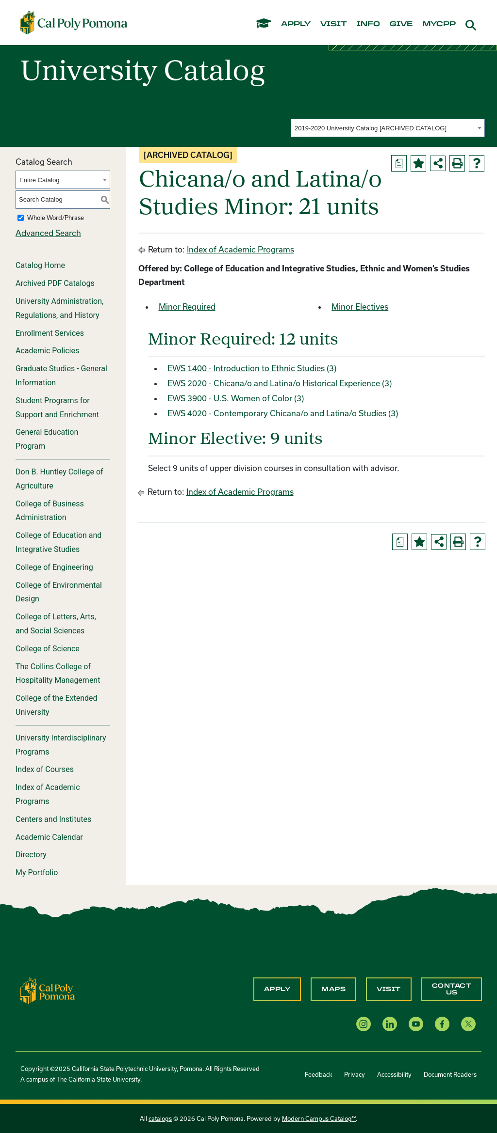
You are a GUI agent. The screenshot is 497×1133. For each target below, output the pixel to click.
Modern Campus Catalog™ (319, 1118)
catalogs (160, 1118)
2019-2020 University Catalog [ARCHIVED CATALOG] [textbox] (371, 128)
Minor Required (187, 306)
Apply (277, 989)
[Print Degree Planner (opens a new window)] (399, 163)
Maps (333, 989)
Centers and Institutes (53, 819)
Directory (31, 854)
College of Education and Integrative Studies (58, 542)
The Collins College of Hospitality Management (58, 673)
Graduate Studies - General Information (61, 375)
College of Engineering (54, 567)
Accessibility (394, 1074)
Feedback (318, 1074)
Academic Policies (47, 350)
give (401, 24)
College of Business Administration (50, 510)
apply (296, 24)
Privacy (354, 1074)
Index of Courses (45, 769)
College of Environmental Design (59, 592)
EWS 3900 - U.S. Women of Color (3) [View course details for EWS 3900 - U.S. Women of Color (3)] (235, 398)
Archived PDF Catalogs (55, 283)
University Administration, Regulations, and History (59, 308)
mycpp (439, 24)
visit (333, 24)
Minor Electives (359, 306)
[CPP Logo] (47, 989)
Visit (389, 989)
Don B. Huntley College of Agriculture (59, 478)
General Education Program (47, 439)
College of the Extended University (57, 705)
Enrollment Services (50, 333)
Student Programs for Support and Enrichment (57, 407)
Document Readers (450, 1074)
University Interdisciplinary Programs (61, 744)
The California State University (98, 1079)
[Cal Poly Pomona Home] (73, 22)
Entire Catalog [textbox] (39, 180)
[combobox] (388, 128)
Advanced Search (48, 232)
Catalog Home (40, 265)
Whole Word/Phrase (55, 217)
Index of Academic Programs (48, 794)
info (368, 24)
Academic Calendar (49, 837)
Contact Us (452, 989)
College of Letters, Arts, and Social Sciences (56, 623)
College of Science (48, 648)
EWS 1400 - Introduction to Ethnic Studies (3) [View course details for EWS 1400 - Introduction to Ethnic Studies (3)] (251, 368)
